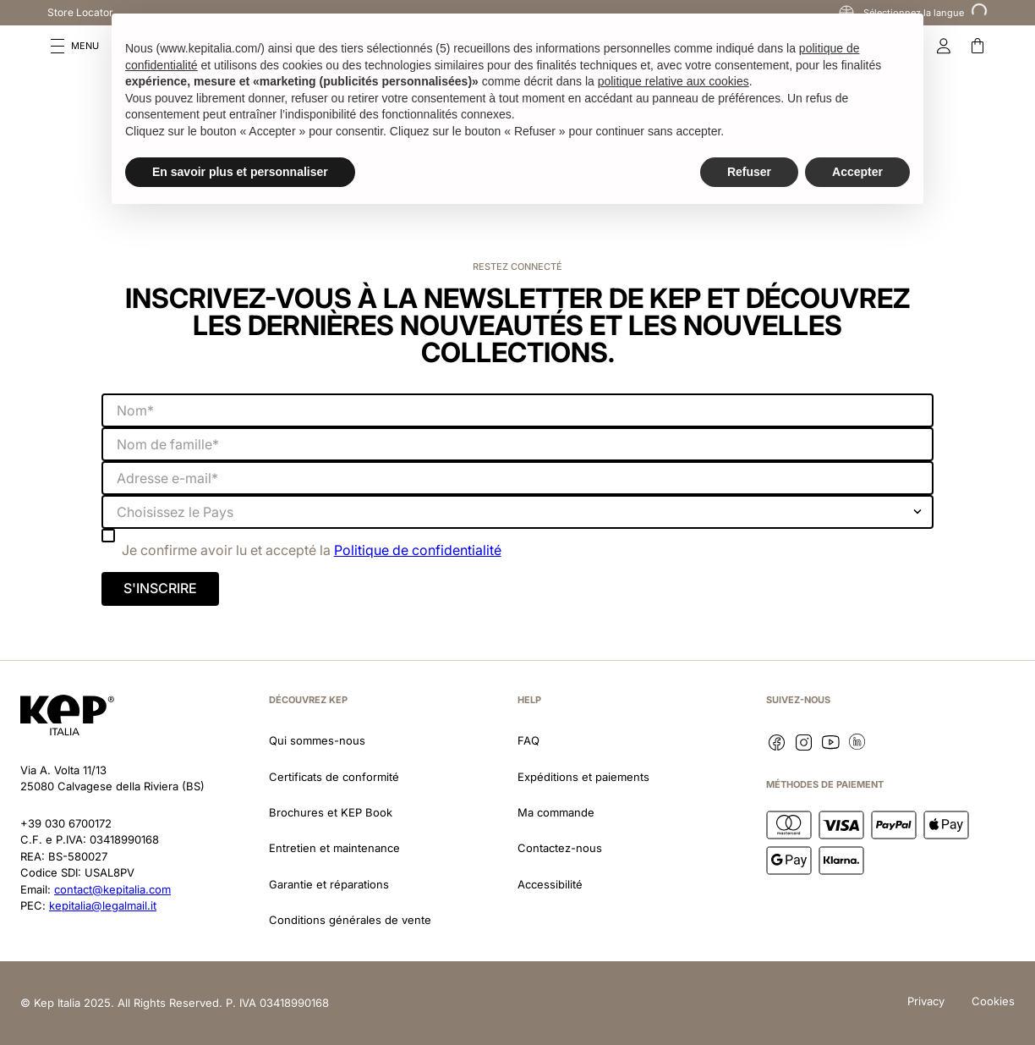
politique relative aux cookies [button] (673, 81)
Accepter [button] (857, 172)
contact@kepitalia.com (112, 889)
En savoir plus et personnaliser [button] (240, 172)
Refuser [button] (749, 172)
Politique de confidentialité (417, 550)
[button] (74, 46)
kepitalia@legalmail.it (102, 905)
